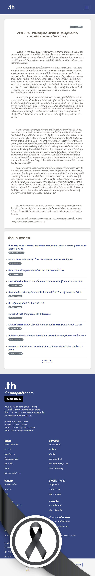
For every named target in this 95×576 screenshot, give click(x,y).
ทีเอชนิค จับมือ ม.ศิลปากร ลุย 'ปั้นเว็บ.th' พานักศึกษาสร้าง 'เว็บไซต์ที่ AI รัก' (40, 259)
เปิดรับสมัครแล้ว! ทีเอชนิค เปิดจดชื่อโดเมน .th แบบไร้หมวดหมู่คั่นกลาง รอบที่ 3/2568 (45, 281)
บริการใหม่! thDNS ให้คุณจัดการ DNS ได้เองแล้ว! (29, 314)
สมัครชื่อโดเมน (13, 399)
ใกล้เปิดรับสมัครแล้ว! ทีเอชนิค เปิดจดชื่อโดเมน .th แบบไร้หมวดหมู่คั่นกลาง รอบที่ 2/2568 (47, 335)
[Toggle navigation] (86, 7)
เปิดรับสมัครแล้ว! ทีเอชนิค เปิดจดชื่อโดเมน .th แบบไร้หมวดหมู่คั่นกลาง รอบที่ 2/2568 (45, 324)
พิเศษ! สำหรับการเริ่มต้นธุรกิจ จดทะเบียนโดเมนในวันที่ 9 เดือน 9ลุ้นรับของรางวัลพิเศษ (45, 292)
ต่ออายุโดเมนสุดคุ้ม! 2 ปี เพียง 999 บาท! (26, 303)
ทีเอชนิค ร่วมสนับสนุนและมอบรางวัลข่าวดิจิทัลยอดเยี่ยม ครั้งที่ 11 (36, 270)
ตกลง (78, 564)
